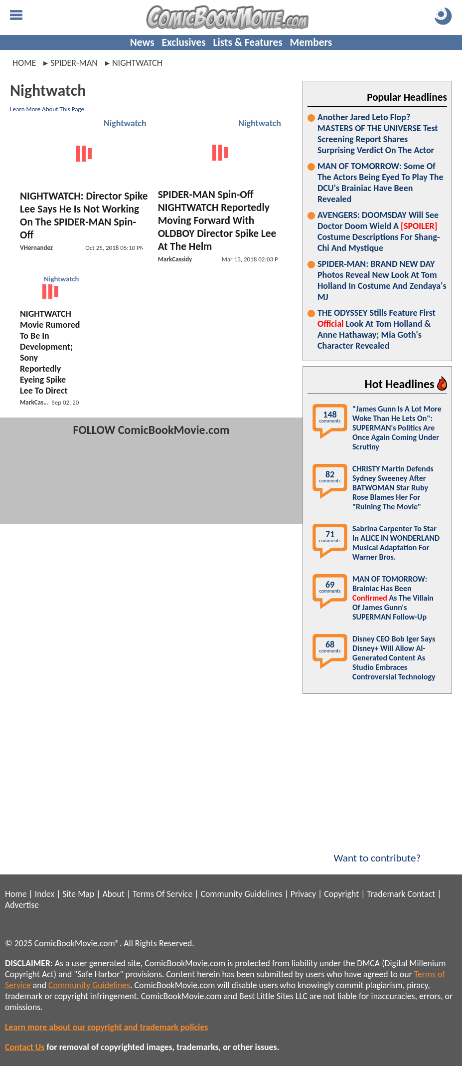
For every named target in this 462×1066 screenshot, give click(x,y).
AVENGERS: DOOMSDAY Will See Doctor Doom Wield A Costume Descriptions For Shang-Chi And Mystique (378, 231)
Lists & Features (248, 42)
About (113, 893)
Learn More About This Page (47, 109)
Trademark (386, 893)
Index (44, 893)
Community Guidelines (241, 893)
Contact (421, 893)
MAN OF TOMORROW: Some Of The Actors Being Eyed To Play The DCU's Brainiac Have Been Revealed (380, 183)
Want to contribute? (377, 851)
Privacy (303, 893)
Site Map (78, 893)
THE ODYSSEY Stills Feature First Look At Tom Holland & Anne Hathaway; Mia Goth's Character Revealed (376, 329)
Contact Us (24, 1047)
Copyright (341, 893)
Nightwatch (125, 123)
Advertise (22, 904)
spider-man (74, 62)
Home (24, 62)
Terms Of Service (162, 893)
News (142, 42)
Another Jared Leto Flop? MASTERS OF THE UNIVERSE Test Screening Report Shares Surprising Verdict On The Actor (377, 134)
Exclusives (184, 42)
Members (311, 42)
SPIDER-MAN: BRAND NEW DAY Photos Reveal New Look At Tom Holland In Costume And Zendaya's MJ (382, 280)
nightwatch (137, 62)
